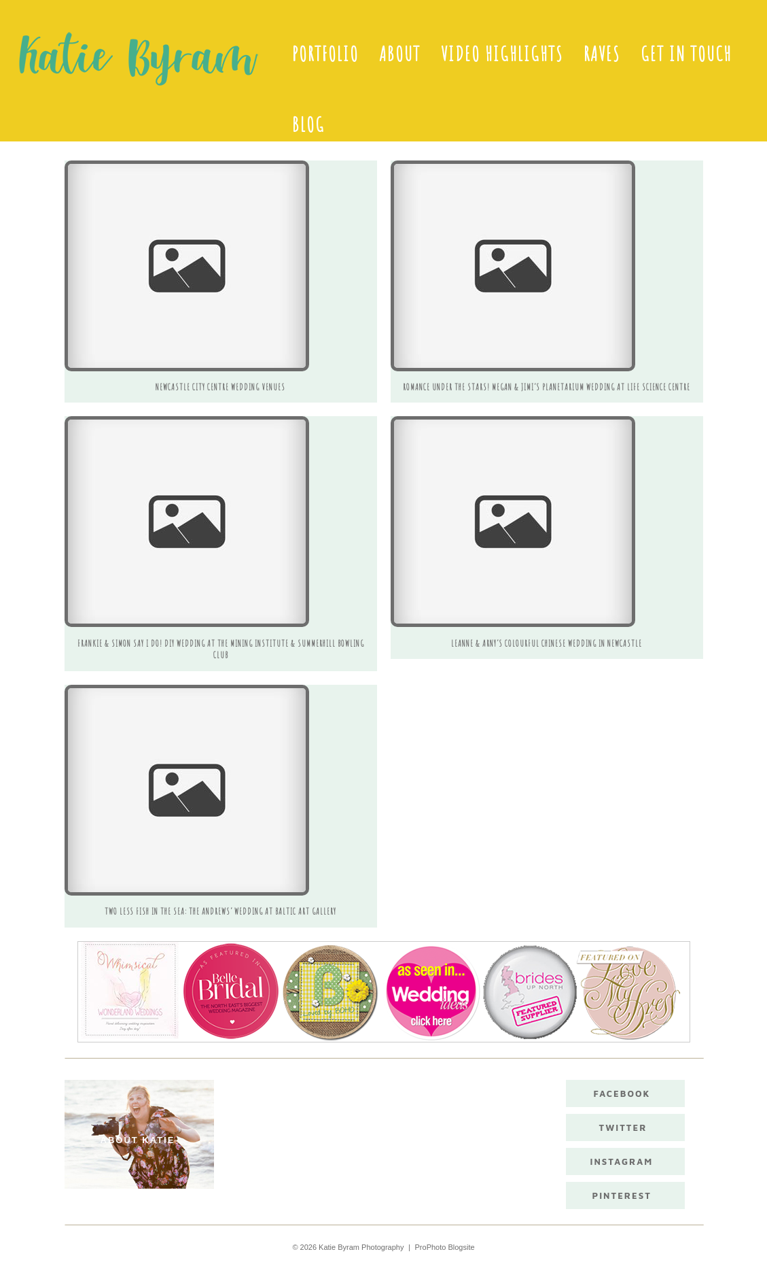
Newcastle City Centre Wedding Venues (220, 386)
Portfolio (325, 54)
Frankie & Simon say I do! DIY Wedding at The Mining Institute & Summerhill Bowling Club (220, 649)
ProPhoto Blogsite (445, 1247)
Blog (308, 124)
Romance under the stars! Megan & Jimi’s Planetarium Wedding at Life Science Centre (546, 386)
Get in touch (686, 54)
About (400, 54)
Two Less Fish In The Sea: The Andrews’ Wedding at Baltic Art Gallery (220, 911)
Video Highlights (502, 54)
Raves (602, 54)
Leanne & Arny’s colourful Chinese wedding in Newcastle (546, 643)
